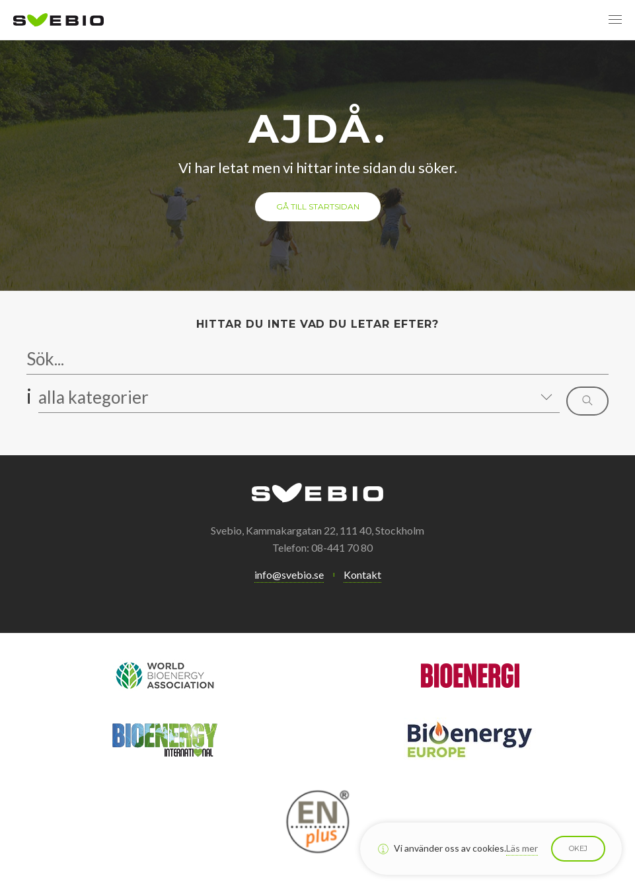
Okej (578, 848)
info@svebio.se (289, 574)
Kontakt (362, 574)
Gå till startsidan (317, 206)
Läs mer (522, 848)
